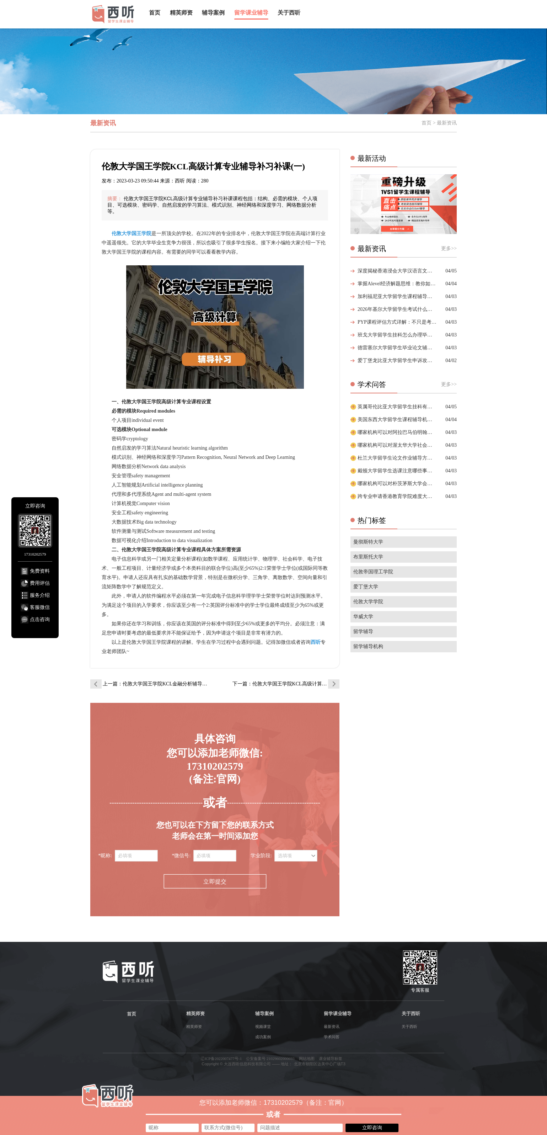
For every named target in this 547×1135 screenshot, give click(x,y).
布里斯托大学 (368, 556)
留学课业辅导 (251, 13)
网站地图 (307, 1058)
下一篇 (286, 683)
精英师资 (181, 13)
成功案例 (263, 1037)
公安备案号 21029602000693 (270, 1058)
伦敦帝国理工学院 (373, 571)
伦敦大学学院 (368, 601)
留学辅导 (363, 631)
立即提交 (214, 882)
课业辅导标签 (330, 1058)
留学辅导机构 (368, 646)
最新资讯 (331, 1026)
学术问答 (331, 1037)
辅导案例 (213, 13)
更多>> (449, 248)
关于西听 (289, 13)
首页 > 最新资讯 (439, 123)
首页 (154, 13)
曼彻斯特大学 (368, 542)
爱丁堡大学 (365, 586)
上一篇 (156, 683)
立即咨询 (372, 1127)
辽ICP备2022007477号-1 (221, 1058)
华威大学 (363, 616)
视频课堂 (263, 1026)
